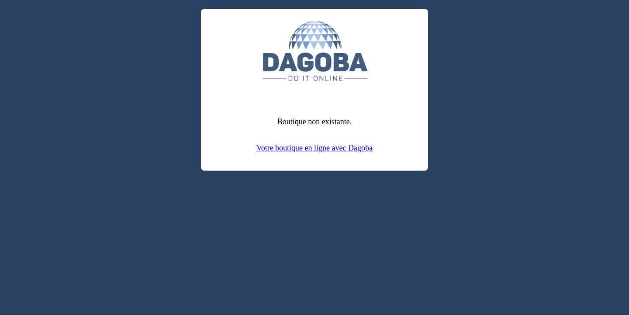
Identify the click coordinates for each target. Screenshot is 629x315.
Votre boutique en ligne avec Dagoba (314, 148)
